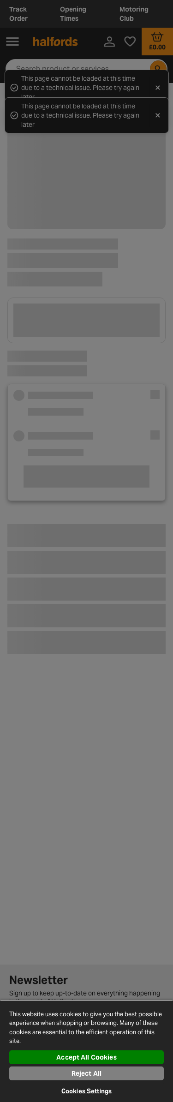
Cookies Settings (86, 1091)
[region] (86, 1051)
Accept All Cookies (86, 1057)
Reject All (86, 1073)
